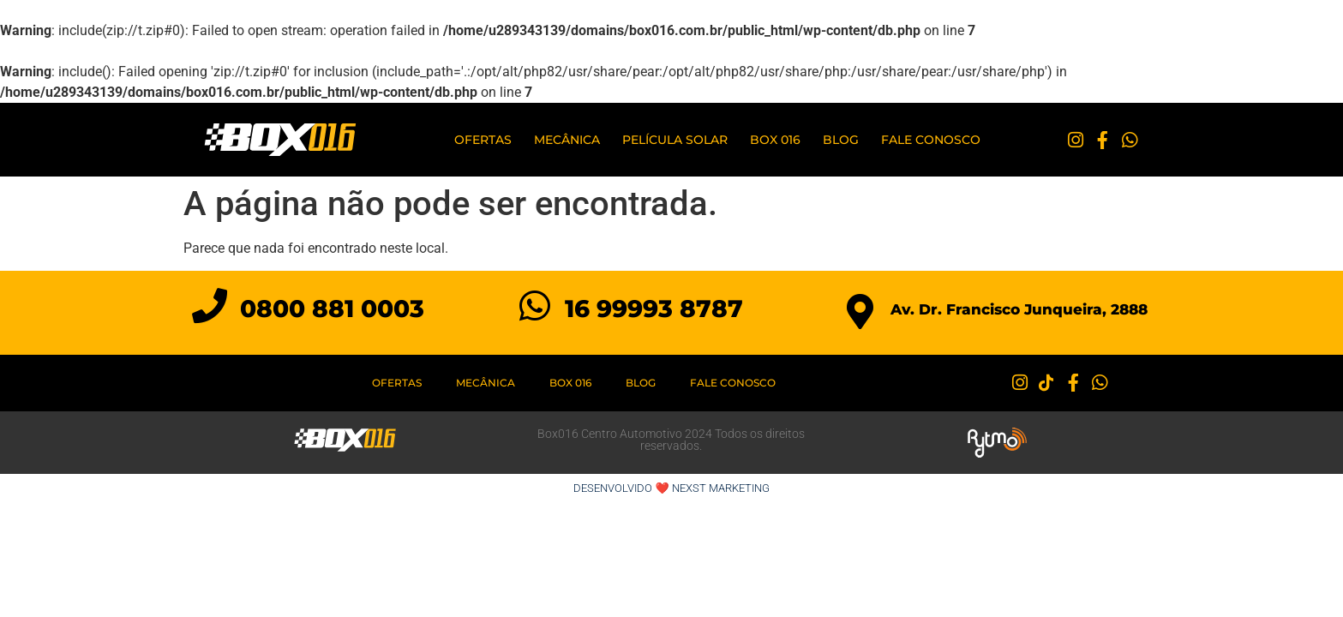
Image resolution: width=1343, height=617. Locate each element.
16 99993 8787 (654, 308)
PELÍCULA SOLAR (675, 139)
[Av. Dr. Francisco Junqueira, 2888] (860, 311)
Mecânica (567, 139)
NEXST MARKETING (721, 488)
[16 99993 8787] (534, 305)
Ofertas (483, 139)
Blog (841, 139)
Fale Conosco (930, 139)
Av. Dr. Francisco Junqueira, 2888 (1019, 309)
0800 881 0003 (332, 308)
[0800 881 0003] (209, 305)
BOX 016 (775, 139)
